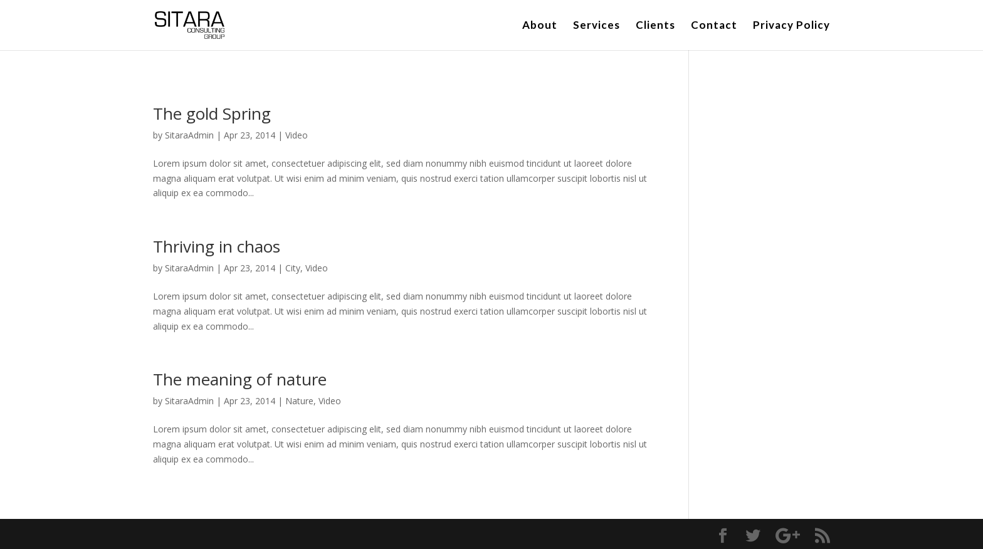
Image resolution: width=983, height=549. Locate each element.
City (292, 268)
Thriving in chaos (216, 246)
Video (296, 135)
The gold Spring (212, 113)
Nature (299, 401)
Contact (714, 26)
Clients (655, 26)
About (539, 26)
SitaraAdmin (189, 135)
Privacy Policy (791, 26)
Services (596, 26)
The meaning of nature (240, 379)
